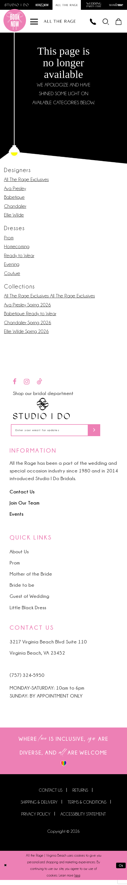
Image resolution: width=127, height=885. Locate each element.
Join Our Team (25, 507)
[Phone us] (88, 23)
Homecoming (16, 249)
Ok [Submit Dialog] (120, 870)
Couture (12, 276)
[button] (102, 23)
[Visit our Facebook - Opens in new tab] (14, 384)
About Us (19, 556)
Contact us (50, 795)
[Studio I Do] (41, 411)
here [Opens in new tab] (77, 880)
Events (16, 519)
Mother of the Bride (31, 579)
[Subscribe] (109, 434)
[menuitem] (102, 23)
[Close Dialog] (6, 870)
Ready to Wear (19, 258)
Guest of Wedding (29, 601)
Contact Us (22, 496)
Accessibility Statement (83, 819)
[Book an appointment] (14, 23)
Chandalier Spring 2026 (27, 325)
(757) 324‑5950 (27, 680)
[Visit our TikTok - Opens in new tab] (39, 384)
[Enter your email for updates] (63, 434)
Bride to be (22, 590)
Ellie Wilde (14, 218)
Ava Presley (15, 191)
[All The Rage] (60, 23)
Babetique (14, 200)
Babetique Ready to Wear (30, 316)
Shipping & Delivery (39, 807)
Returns (80, 795)
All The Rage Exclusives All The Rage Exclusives (49, 298)
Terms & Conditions (87, 807)
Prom (9, 240)
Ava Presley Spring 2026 (27, 307)
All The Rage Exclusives (26, 182)
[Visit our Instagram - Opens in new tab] (26, 384)
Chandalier (15, 209)
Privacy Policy (35, 819)
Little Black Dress (28, 612)
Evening (11, 267)
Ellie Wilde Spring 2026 (26, 334)
